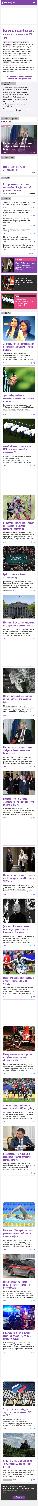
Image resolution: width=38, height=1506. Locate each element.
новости (7, 198)
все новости (6, 173)
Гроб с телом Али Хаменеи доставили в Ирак (15, 168)
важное (7, 126)
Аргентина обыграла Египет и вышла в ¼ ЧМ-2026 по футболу (18, 1106)
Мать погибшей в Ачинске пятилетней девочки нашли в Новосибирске (16, 1284)
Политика (18, 259)
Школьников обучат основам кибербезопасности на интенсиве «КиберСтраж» (14, 104)
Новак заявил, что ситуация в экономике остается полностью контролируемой (17, 1156)
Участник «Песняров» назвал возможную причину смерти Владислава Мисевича (16, 929)
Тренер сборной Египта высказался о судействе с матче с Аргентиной (17, 212)
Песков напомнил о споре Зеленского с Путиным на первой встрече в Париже (18, 246)
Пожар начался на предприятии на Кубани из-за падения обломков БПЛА (24, 282)
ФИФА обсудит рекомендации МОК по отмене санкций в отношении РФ (24, 302)
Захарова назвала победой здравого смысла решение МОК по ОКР (17, 1412)
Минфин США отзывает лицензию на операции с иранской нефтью (17, 230)
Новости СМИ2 (6, 121)
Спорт (17, 296)
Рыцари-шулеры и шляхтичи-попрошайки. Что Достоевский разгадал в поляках (17, 187)
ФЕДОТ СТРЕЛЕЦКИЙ (9, 193)
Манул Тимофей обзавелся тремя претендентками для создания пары (17, 238)
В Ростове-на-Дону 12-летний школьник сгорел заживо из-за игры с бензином (17, 1336)
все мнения (31, 193)
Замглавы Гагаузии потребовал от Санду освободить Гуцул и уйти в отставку (19, 204)
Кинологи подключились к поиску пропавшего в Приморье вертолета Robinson (16, 221)
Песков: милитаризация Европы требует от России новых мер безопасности (17, 146)
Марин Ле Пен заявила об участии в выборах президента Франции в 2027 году (25, 266)
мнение (7, 178)
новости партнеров (11, 118)
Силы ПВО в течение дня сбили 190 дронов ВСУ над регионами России (17, 1463)
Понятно (19, 1497)
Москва (7, 42)
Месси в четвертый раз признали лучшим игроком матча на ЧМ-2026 (18, 980)
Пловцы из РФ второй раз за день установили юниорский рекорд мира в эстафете (19, 1233)
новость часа (9, 157)
